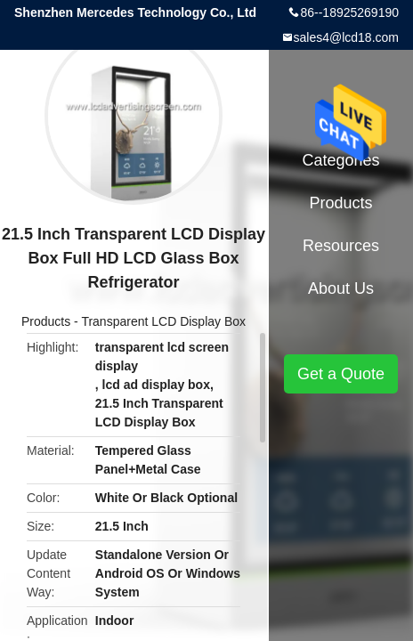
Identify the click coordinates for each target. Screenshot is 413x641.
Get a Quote (341, 374)
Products (45, 321)
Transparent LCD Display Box (163, 321)
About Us (341, 288)
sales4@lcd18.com (347, 37)
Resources (341, 246)
